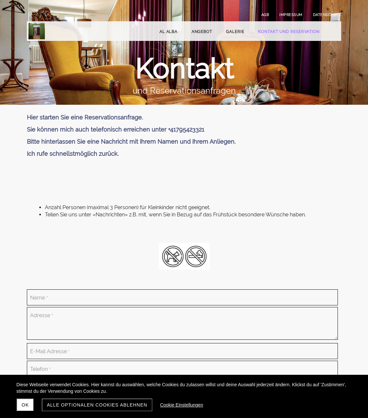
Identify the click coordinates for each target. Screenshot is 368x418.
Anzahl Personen (201, 262)
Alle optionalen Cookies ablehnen (97, 405)
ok (25, 405)
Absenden (200, 371)
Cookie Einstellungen (181, 405)
